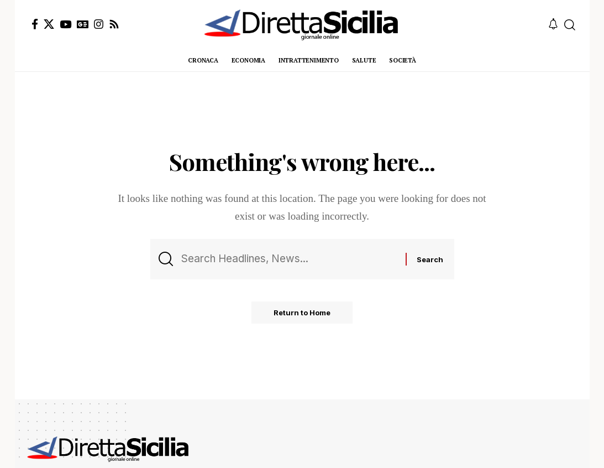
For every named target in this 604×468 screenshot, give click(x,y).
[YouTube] (65, 24)
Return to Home (302, 312)
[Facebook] (35, 24)
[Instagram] (98, 24)
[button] (569, 24)
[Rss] (114, 24)
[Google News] (82, 24)
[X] (49, 24)
